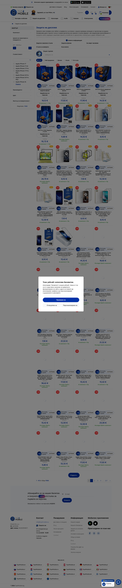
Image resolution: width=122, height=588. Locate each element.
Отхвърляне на (52, 305)
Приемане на (61, 300)
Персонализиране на (70, 305)
